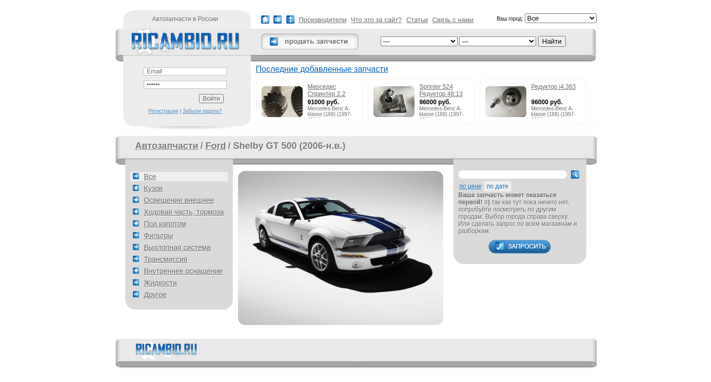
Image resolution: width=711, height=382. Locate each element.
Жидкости (160, 283)
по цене (471, 186)
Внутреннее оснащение (183, 271)
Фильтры (158, 236)
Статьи (417, 20)
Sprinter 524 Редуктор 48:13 (441, 90)
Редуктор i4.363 (553, 86)
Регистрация (163, 111)
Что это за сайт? (376, 20)
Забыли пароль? (202, 111)
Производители (322, 20)
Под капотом (165, 224)
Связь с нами (452, 20)
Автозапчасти (167, 146)
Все (150, 177)
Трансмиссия (166, 259)
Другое (155, 295)
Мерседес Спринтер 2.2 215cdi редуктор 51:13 (330, 91)
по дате (497, 186)
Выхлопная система (177, 247)
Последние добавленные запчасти (322, 69)
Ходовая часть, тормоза (184, 212)
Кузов (153, 188)
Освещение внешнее (179, 200)
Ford (216, 146)
